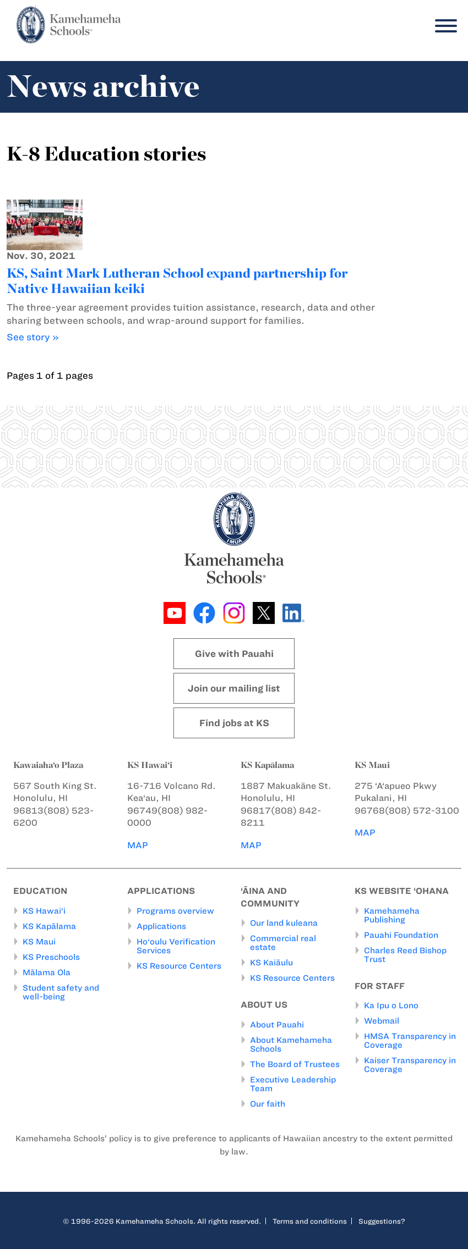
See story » (33, 337)
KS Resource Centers (179, 965)
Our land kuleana (284, 923)
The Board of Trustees (295, 1064)
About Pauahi (277, 1024)
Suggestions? (381, 1221)
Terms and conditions (310, 1221)
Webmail (381, 1020)
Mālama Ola (46, 972)
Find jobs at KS (234, 723)
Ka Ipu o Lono (391, 1005)
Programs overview (175, 911)
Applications (161, 926)
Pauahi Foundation (401, 935)
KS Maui (39, 941)
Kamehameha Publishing (392, 915)
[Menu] (443, 26)
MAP (137, 845)
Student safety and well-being (61, 992)
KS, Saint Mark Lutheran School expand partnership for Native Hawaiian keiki (177, 280)
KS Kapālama (49, 926)
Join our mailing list (234, 688)
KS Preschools (51, 957)
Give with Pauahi (234, 654)
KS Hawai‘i (44, 911)
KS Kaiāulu (271, 962)
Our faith (267, 1103)
